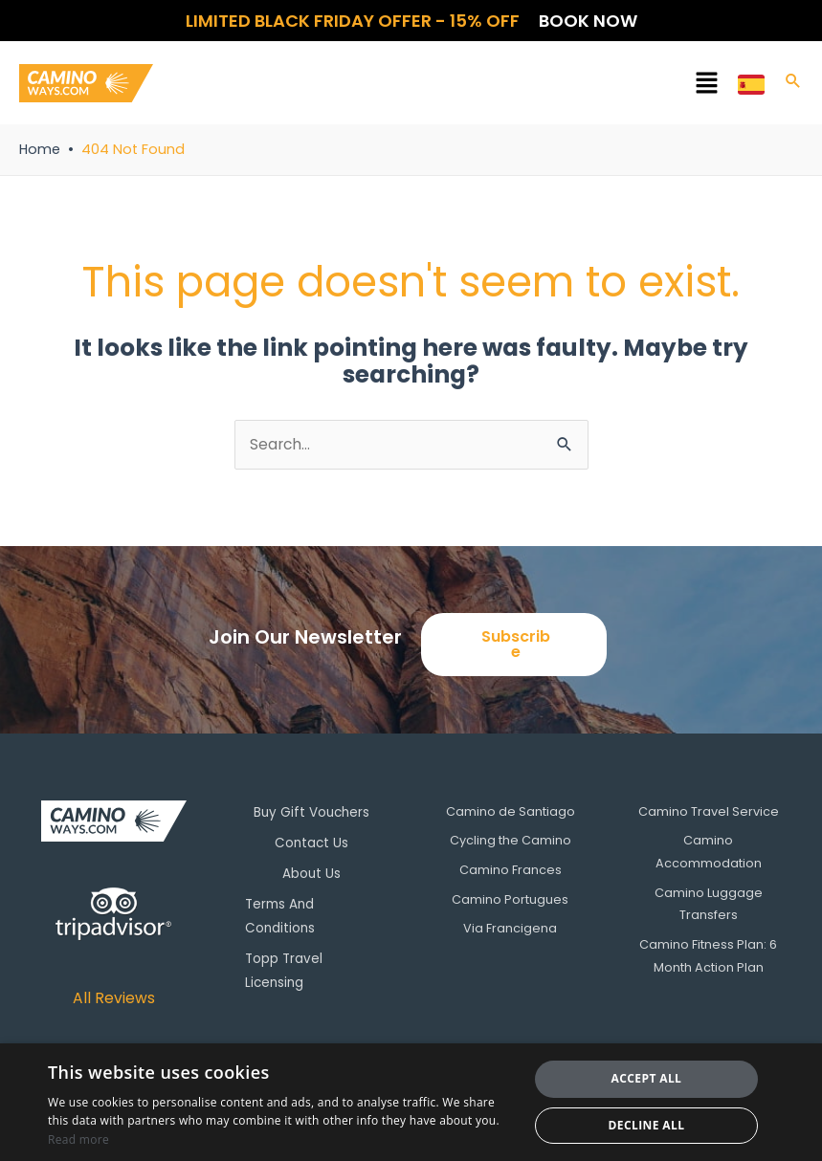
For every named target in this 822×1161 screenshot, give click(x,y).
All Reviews (113, 998)
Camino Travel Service (708, 811)
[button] (445, 86)
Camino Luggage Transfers (709, 905)
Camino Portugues (510, 900)
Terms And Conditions (288, 911)
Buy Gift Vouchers (311, 811)
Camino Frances (510, 871)
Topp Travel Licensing (292, 963)
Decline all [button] (647, 1125)
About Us (312, 871)
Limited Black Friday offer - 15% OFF (353, 21)
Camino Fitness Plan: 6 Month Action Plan (708, 956)
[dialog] (411, 1102)
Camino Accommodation (708, 852)
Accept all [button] (646, 1078)
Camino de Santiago (510, 811)
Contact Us (311, 841)
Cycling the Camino (510, 841)
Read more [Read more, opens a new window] (78, 1139)
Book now (588, 21)
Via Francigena (510, 929)
